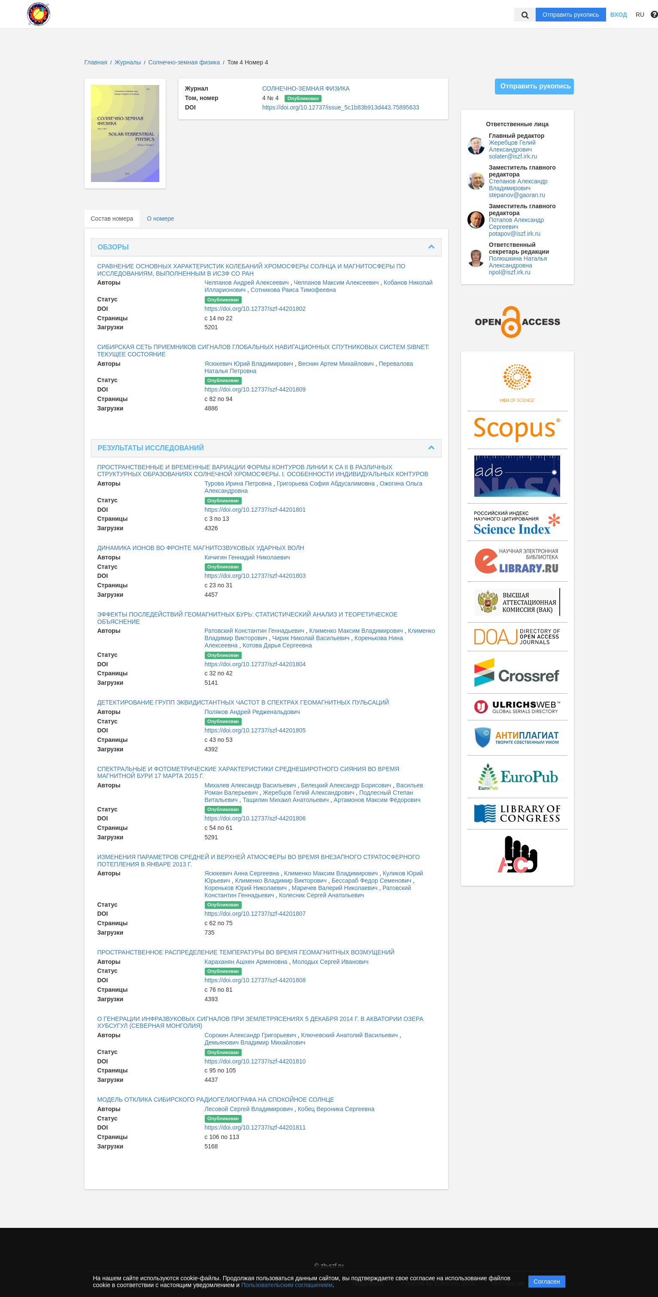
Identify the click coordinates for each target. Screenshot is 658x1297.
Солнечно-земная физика (185, 62)
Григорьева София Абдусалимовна (326, 483)
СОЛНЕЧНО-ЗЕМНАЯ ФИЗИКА (306, 88)
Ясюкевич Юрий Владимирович (250, 363)
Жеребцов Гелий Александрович (309, 792)
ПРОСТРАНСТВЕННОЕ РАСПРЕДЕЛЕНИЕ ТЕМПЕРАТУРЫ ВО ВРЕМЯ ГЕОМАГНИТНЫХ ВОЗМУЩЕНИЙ (246, 952)
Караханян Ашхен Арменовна (247, 961)
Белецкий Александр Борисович (347, 785)
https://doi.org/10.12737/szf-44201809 (255, 389)
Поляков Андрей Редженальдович (252, 711)
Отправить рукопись (571, 14)
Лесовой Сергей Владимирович (249, 1109)
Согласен (547, 1281)
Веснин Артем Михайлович (337, 363)
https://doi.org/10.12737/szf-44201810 (255, 1061)
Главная (96, 62)
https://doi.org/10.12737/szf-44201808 (255, 980)
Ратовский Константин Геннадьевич (255, 630)
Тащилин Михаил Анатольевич (287, 799)
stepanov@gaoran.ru (517, 194)
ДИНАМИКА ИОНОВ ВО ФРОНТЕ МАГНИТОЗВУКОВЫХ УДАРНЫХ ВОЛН (200, 547)
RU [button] (640, 14)
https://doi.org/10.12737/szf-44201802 (255, 308)
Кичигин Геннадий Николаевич (247, 557)
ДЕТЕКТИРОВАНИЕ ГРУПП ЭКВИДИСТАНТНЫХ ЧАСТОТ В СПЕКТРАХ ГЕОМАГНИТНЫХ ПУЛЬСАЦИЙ (243, 702)
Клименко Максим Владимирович (356, 630)
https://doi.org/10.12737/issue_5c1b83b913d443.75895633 (340, 107)
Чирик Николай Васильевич (311, 638)
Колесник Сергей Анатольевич (321, 895)
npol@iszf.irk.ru (510, 272)
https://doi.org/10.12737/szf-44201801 (255, 509)
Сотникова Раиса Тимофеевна (293, 289)
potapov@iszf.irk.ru (514, 233)
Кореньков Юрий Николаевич (246, 887)
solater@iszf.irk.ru (513, 156)
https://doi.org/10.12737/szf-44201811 (255, 1127)
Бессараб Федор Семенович (372, 880)
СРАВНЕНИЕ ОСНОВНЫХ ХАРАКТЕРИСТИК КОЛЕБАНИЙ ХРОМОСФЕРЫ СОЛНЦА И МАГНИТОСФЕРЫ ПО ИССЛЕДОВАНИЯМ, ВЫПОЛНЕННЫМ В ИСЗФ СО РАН (251, 270)
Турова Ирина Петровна (239, 483)
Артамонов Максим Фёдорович (377, 799)
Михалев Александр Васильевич (251, 785)
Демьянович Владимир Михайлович (255, 1042)
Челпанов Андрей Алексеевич (248, 282)
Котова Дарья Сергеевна (277, 645)
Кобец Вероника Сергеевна (336, 1109)
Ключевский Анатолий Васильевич (350, 1035)
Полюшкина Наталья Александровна (518, 262)
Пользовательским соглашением (287, 1285)
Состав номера (112, 218)
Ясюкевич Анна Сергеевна (243, 873)
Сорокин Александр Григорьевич (251, 1035)
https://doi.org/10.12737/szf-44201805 (255, 730)
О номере (160, 218)
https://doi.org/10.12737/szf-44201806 (255, 818)
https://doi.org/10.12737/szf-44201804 (255, 664)
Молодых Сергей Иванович (330, 961)
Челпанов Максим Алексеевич (337, 282)
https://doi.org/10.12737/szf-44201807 (255, 913)
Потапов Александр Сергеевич (516, 223)
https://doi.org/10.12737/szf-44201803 (255, 575)
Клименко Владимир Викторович (281, 880)
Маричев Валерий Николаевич (335, 887)
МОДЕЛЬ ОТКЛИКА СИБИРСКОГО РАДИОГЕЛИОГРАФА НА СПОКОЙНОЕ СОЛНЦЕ (215, 1099)
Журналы (128, 62)
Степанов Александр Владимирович (518, 184)
